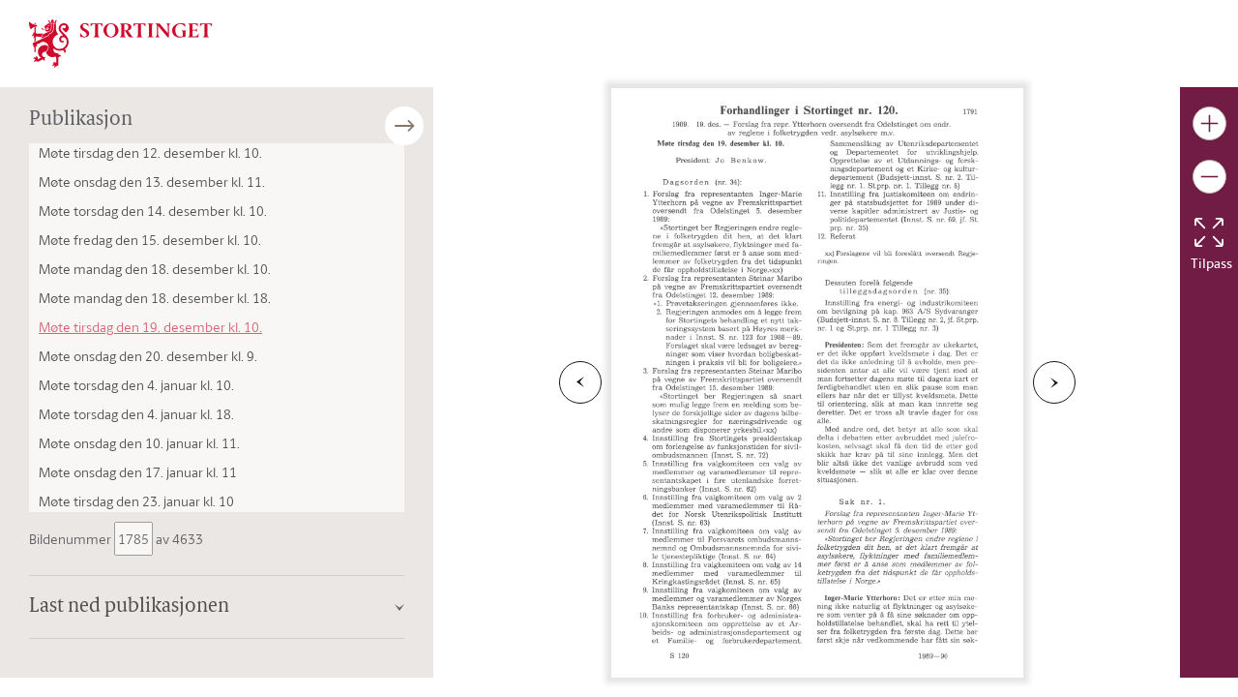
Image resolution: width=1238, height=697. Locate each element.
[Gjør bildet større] (1209, 123)
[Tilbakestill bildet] (1209, 232)
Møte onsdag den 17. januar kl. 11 (138, 472)
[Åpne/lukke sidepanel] (433, 125)
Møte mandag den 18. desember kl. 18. (155, 297)
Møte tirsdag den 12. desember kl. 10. (150, 152)
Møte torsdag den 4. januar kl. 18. (136, 414)
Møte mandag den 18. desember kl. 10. (155, 268)
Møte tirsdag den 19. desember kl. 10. (150, 327)
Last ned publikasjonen (129, 607)
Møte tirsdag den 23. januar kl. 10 (136, 501)
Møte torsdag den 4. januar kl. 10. (136, 385)
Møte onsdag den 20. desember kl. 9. (148, 356)
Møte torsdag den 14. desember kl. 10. (153, 210)
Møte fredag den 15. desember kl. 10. (150, 239)
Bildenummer (71, 539)
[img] (121, 41)
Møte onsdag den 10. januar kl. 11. (139, 443)
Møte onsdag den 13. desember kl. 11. (152, 181)
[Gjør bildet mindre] (1209, 177)
